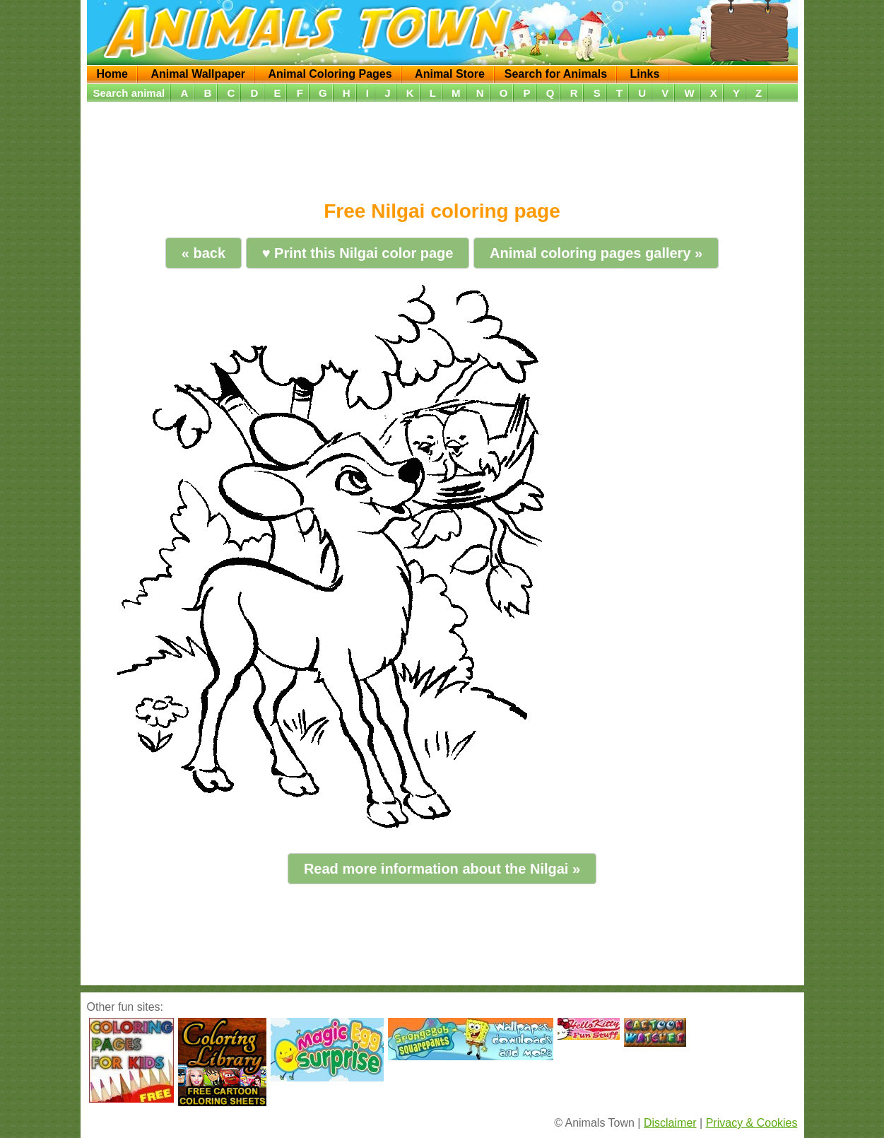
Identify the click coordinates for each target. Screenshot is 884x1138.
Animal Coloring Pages (330, 74)
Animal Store (450, 74)
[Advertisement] (442, 146)
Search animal (129, 93)
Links (644, 74)
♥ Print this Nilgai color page (358, 253)
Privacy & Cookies (752, 1123)
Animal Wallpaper (198, 74)
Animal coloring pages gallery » (596, 253)
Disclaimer (670, 1123)
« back (203, 253)
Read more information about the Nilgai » (442, 868)
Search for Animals (556, 74)
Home (112, 74)
